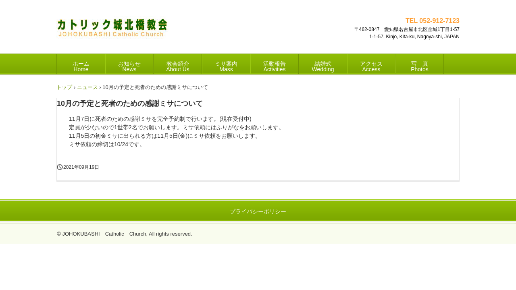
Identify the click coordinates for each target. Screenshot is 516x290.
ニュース (87, 87)
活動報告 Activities (274, 66)
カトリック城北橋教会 (112, 30)
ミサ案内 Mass (226, 66)
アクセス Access (371, 66)
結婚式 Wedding (323, 66)
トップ (64, 87)
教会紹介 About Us (177, 66)
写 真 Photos (420, 66)
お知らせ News (129, 66)
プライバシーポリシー (258, 211)
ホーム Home (81, 66)
